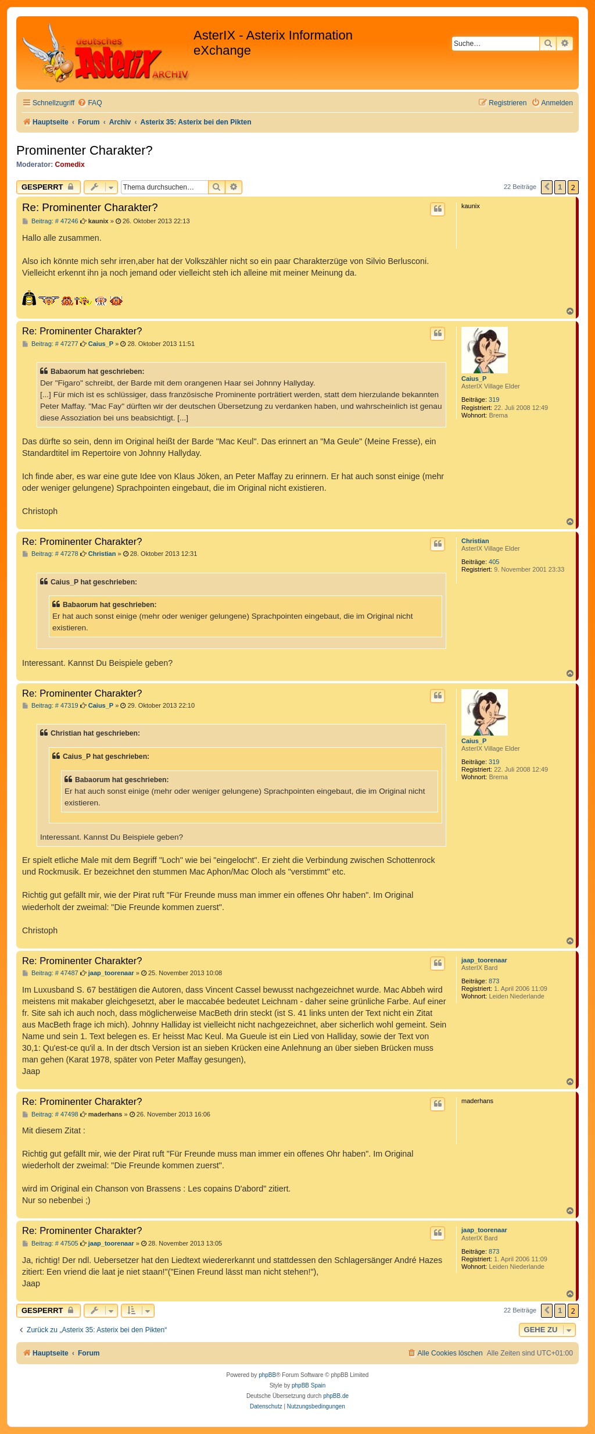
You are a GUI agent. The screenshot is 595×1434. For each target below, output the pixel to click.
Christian (475, 540)
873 (494, 981)
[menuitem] (89, 103)
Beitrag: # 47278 (50, 554)
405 (494, 561)
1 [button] (560, 187)
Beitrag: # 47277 (50, 344)
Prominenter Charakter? (84, 150)
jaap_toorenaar (484, 960)
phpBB (267, 1375)
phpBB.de (336, 1396)
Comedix (70, 164)
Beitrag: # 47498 (50, 1114)
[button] (547, 187)
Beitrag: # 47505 (50, 1243)
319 (494, 399)
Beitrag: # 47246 (50, 221)
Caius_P (473, 378)
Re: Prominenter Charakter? (90, 207)
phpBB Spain (308, 1385)
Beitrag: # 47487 (50, 973)
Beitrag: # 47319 (50, 705)
